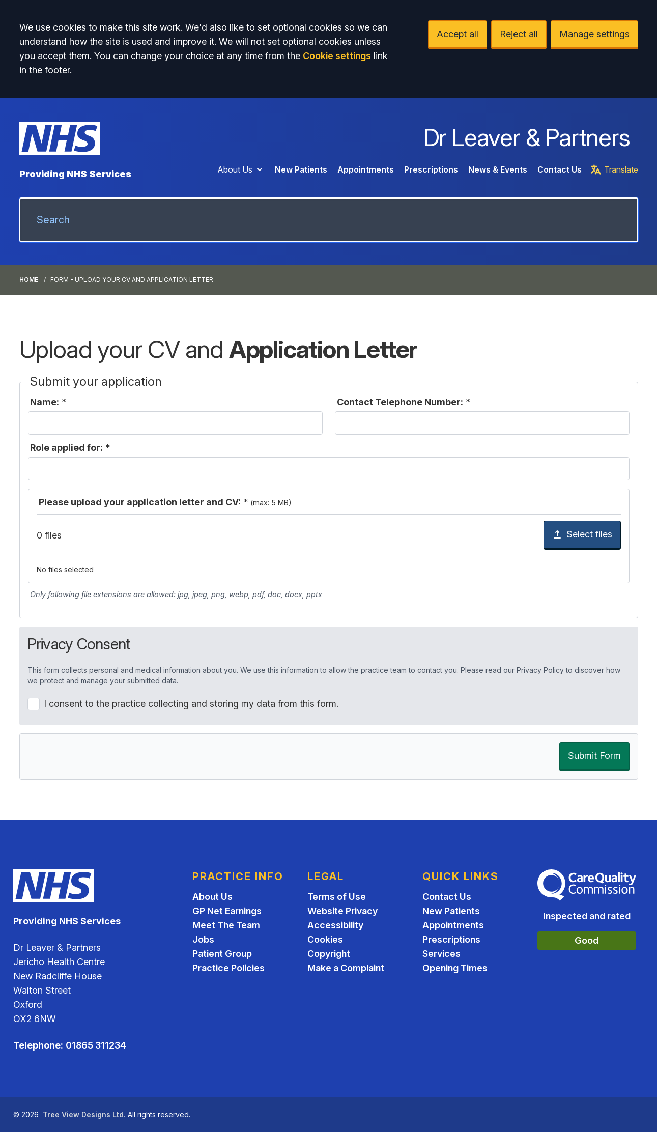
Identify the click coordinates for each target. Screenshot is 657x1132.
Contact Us (559, 169)
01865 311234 (96, 1045)
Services (441, 953)
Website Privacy (342, 910)
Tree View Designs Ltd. (84, 1114)
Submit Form (594, 755)
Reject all (519, 34)
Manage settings (594, 34)
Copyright (328, 953)
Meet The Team (226, 925)
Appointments (365, 169)
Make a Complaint (345, 968)
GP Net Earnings (227, 910)
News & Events (497, 169)
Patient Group (222, 953)
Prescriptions (431, 169)
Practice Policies (228, 968)
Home (28, 280)
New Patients (301, 169)
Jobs (203, 939)
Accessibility (335, 925)
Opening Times (455, 968)
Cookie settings (337, 55)
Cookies (325, 939)
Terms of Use (336, 896)
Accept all (457, 34)
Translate (614, 169)
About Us (241, 169)
